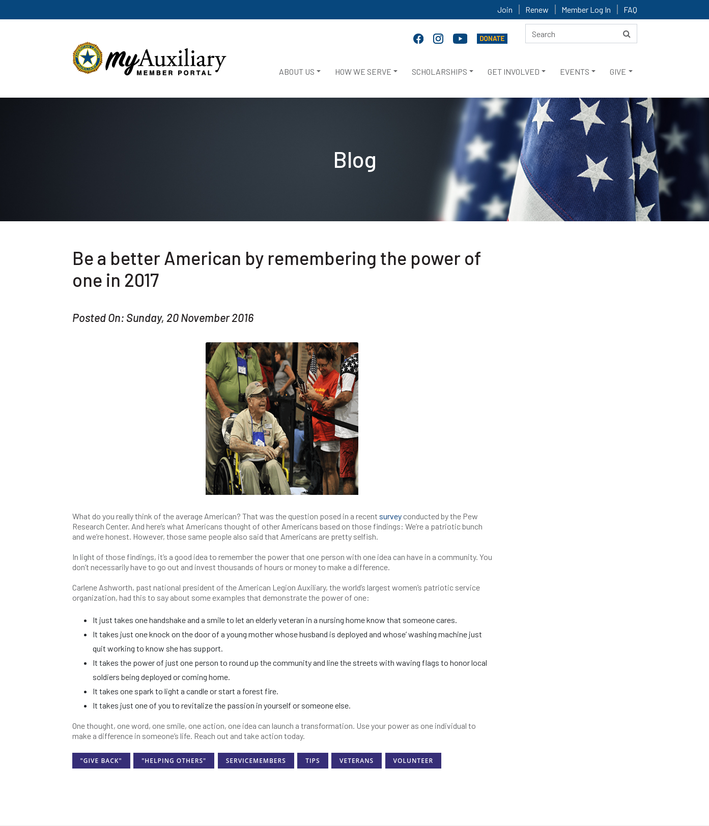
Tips (312, 760)
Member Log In (586, 9)
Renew (537, 9)
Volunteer (413, 760)
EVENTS (574, 71)
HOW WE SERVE (363, 71)
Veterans (356, 760)
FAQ (630, 9)
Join (505, 9)
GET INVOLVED (514, 71)
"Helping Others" (173, 760)
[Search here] (581, 33)
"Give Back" (101, 760)
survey (390, 516)
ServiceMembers (256, 760)
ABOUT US (297, 71)
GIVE (618, 71)
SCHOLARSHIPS (439, 71)
